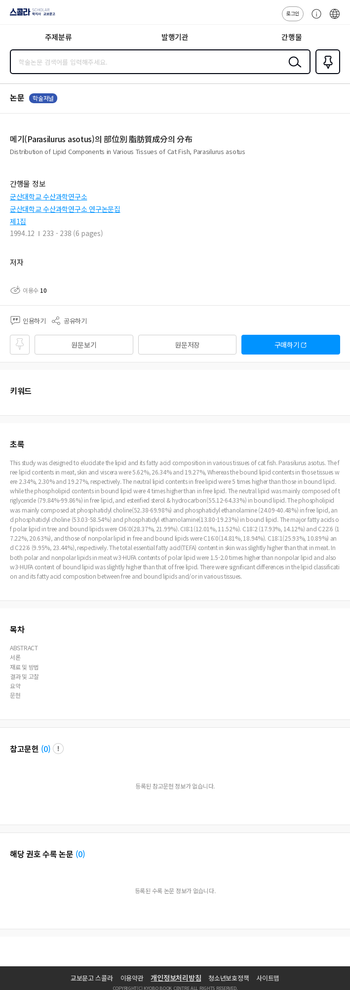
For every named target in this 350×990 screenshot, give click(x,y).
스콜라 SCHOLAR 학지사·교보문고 (30, 15)
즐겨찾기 (325, 73)
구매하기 (287, 345)
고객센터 (314, 18)
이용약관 (132, 978)
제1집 (18, 221)
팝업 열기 (58, 748)
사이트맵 (267, 978)
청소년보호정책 (228, 978)
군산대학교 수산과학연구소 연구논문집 (65, 209)
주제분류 (58, 37)
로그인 (292, 13)
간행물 (291, 37)
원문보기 (83, 345)
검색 (292, 69)
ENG (334, 18)
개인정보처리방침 (176, 978)
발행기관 (175, 37)
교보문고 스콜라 (92, 978)
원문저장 (187, 345)
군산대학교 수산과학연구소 (48, 196)
